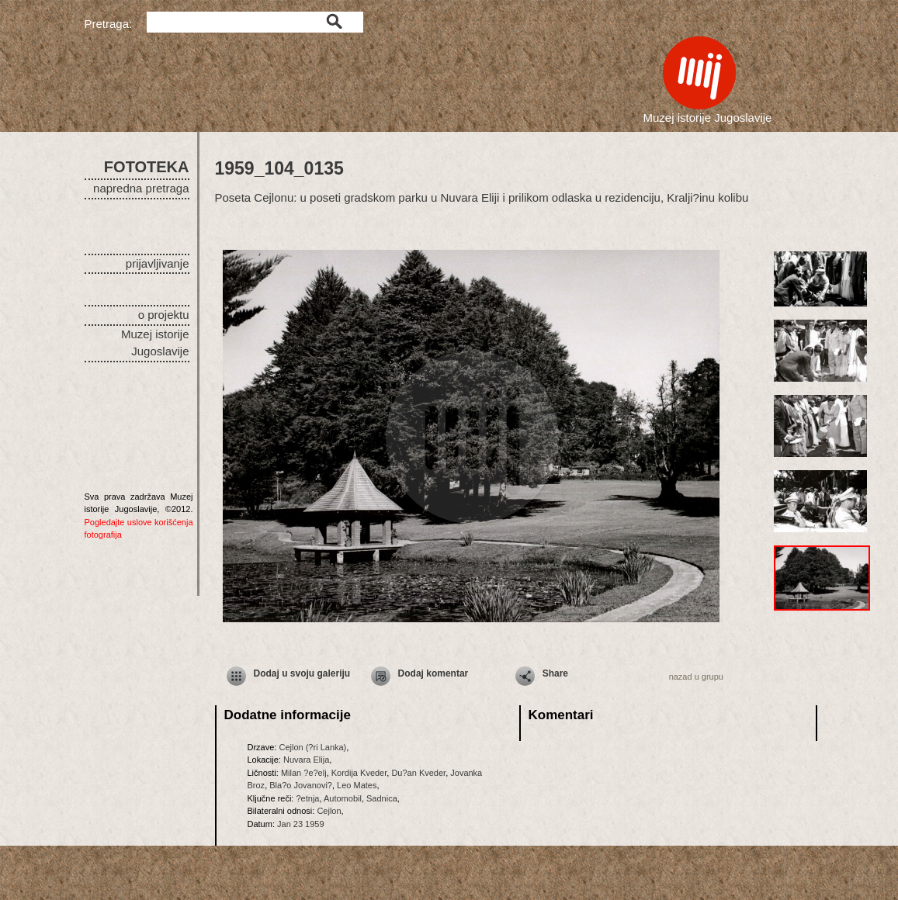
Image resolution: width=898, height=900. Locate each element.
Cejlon (329, 810)
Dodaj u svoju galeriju (302, 673)
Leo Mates (356, 785)
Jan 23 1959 (300, 824)
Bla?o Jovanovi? (300, 785)
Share (555, 673)
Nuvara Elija (306, 759)
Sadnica (381, 798)
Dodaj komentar (433, 673)
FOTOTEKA (146, 166)
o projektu (163, 314)
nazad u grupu (696, 676)
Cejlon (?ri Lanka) (312, 747)
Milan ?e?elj (304, 772)
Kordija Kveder (359, 772)
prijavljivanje (157, 263)
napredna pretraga (141, 188)
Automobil (343, 798)
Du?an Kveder (418, 772)
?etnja (307, 798)
